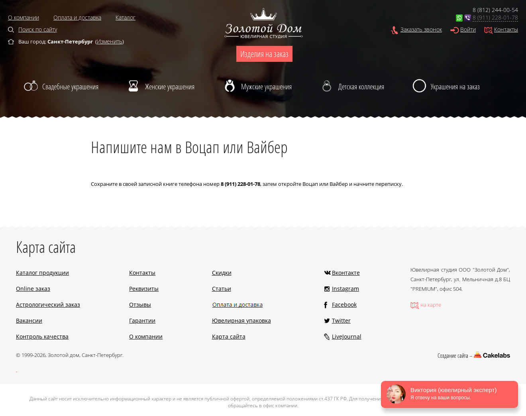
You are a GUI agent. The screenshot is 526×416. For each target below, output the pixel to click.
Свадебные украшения (70, 86)
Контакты (506, 29)
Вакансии (29, 320)
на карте (430, 304)
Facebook (344, 304)
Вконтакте (346, 272)
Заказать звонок (421, 29)
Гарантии (142, 320)
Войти (468, 29)
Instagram (345, 288)
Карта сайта (228, 336)
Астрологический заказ (48, 304)
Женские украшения (169, 86)
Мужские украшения (266, 86)
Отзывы (140, 304)
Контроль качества (42, 336)
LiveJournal (346, 336)
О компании (23, 17)
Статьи (221, 288)
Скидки (222, 272)
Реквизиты (144, 288)
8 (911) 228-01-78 (495, 17)
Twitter (341, 320)
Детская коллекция (361, 86)
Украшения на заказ (455, 86)
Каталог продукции (42, 272)
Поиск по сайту (37, 29)
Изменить (109, 41)
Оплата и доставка (77, 17)
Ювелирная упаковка (241, 320)
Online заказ (33, 288)
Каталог (125, 17)
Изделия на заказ (264, 53)
